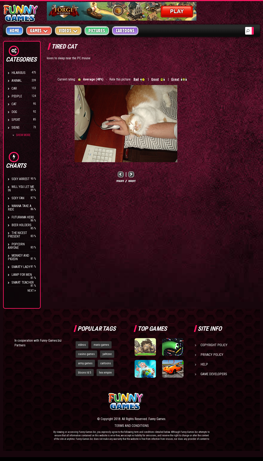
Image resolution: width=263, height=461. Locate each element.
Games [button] (39, 31)
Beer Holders (21, 225)
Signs (16, 127)
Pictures (96, 31)
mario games (101, 344)
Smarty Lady (21, 267)
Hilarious (18, 73)
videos (82, 344)
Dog (14, 112)
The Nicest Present (17, 234)
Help (204, 364)
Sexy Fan (18, 198)
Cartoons (125, 31)
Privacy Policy (212, 355)
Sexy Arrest (21, 179)
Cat (14, 104)
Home (14, 31)
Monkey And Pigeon (18, 257)
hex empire (105, 372)
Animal (17, 81)
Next (32, 290)
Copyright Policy (214, 345)
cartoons (105, 363)
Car (14, 88)
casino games (86, 354)
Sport (16, 120)
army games (85, 363)
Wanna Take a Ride (19, 207)
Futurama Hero (23, 217)
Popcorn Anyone (16, 246)
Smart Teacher (23, 282)
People (17, 96)
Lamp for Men (22, 275)
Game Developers (214, 374)
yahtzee (107, 354)
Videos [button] (68, 31)
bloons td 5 (84, 372)
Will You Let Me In (21, 188)
